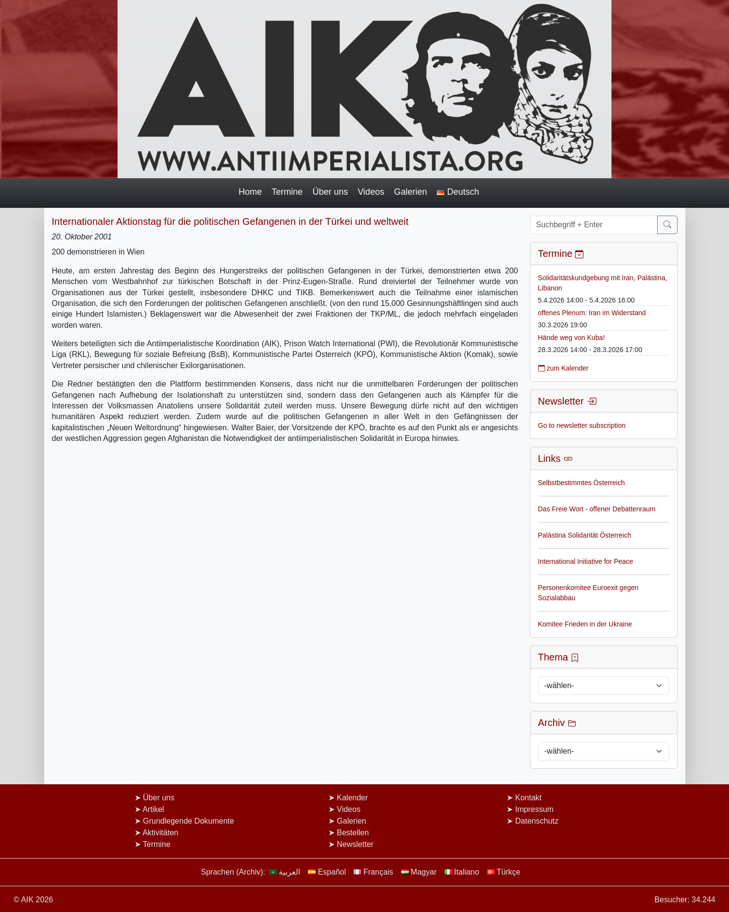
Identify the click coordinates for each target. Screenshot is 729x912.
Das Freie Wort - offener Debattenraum (597, 509)
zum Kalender (563, 368)
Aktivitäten (160, 832)
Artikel (153, 809)
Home (250, 192)
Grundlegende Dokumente (188, 821)
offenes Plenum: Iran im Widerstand (592, 313)
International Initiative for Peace (585, 561)
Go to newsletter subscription (582, 425)
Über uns (330, 192)
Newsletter (355, 844)
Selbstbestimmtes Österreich (581, 483)
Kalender (352, 798)
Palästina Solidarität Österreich (584, 535)
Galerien (410, 192)
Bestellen (353, 832)
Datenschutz (537, 821)
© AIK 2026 (33, 899)
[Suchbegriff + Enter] (594, 225)
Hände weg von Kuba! (571, 337)
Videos (370, 192)
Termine (287, 192)
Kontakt (528, 798)
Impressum (534, 809)
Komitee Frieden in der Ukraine (585, 624)
